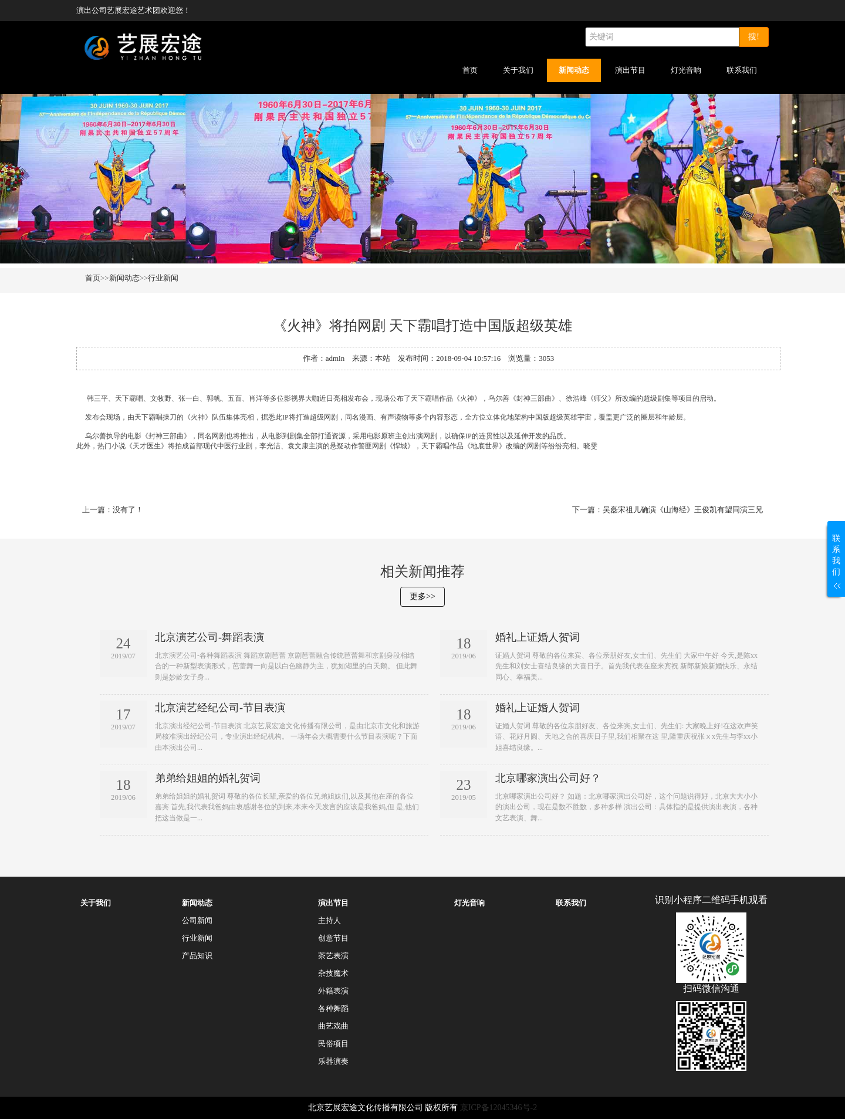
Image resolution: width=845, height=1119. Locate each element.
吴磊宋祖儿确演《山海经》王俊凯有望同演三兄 (683, 509)
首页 (470, 70)
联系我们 (741, 70)
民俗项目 (333, 1043)
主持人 (329, 920)
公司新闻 (197, 920)
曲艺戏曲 (333, 1026)
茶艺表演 (333, 955)
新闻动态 (574, 70)
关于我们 (518, 70)
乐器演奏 (333, 1061)
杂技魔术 (333, 973)
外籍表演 (333, 990)
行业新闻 (163, 277)
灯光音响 (686, 70)
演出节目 (630, 70)
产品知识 (197, 955)
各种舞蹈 (333, 1008)
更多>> (422, 596)
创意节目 (333, 938)
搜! (753, 36)
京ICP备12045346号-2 (498, 1107)
